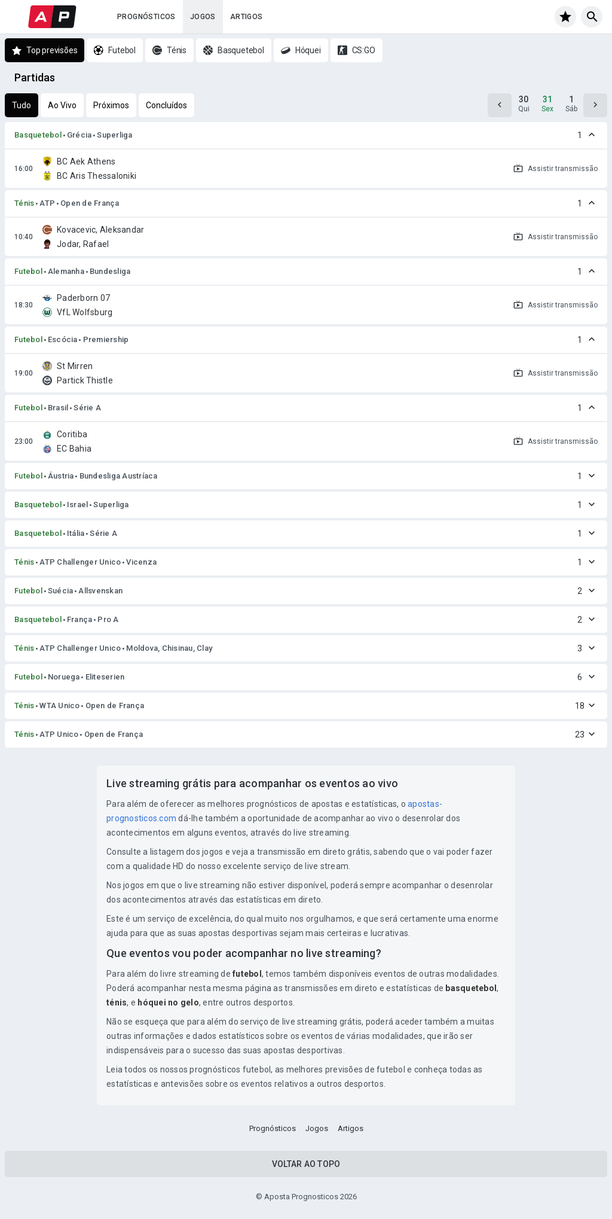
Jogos (203, 17)
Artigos (246, 17)
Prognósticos (146, 17)
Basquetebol (38, 134)
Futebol (28, 271)
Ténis (24, 203)
